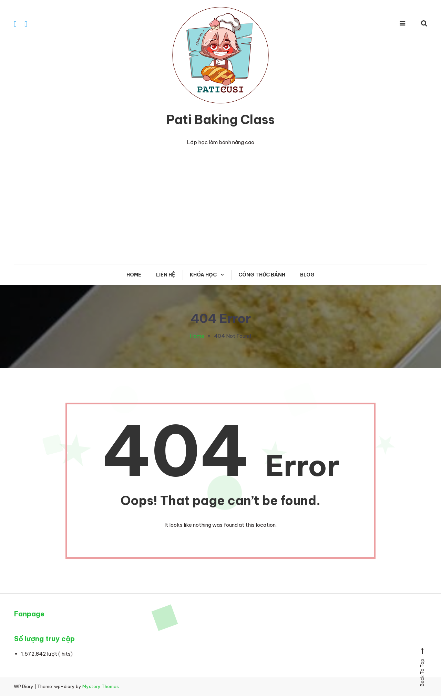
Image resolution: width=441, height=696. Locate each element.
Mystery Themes (100, 686)
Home (133, 275)
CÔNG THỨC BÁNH (261, 275)
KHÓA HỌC (203, 275)
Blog (307, 275)
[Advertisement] (220, 212)
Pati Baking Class (220, 120)
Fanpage (29, 613)
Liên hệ (165, 275)
